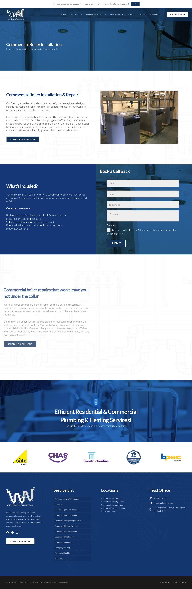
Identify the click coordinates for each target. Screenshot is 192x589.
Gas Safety (59, 558)
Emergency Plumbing (62, 553)
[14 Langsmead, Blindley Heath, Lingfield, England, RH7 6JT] (151, 509)
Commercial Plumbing (63, 542)
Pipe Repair (59, 504)
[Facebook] (7, 532)
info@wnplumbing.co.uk (163, 503)
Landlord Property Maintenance (66, 510)
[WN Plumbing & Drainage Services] (15, 14)
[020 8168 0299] (151, 498)
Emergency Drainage (62, 548)
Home (9, 49)
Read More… (16, 526)
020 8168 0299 (160, 498)
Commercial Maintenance (64, 537)
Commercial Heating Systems (66, 531)
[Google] (12, 532)
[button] (81, 14)
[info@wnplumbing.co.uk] (151, 503)
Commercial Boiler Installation (45, 49)
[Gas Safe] (17, 532)
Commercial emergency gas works (68, 521)
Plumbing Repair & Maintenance (67, 499)
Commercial (21, 49)
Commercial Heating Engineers (66, 526)
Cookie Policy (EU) (179, 582)
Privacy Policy (165, 582)
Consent (112, 225)
